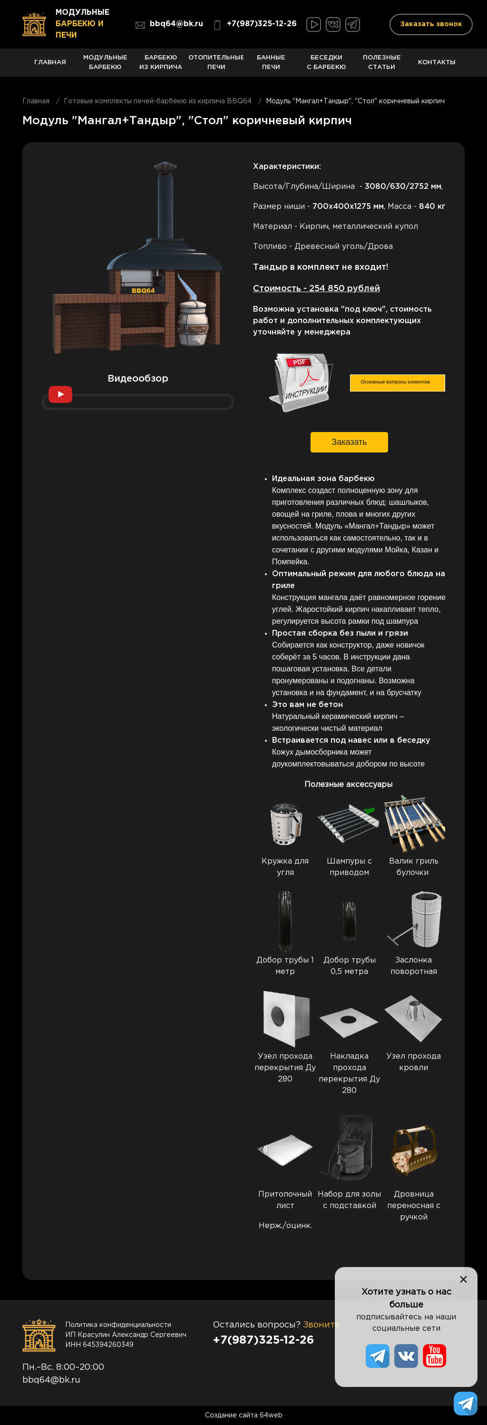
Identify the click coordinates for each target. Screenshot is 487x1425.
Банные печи (271, 66)
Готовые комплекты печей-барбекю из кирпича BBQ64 (158, 101)
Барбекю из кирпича (160, 66)
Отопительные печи (216, 66)
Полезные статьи (381, 66)
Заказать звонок (431, 24)
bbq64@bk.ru (169, 25)
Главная (50, 68)
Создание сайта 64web (243, 1415)
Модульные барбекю (105, 66)
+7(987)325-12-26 (255, 25)
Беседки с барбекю (326, 66)
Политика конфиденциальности (118, 1325)
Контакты (437, 68)
